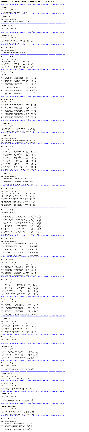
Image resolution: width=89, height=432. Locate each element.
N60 (4, 4)
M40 (37, 4)
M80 (11, 4)
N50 (8, 4)
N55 (6, 4)
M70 (16, 4)
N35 (28, 4)
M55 (30, 4)
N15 (54, 4)
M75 (13, 4)
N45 (21, 4)
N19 (59, 4)
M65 (18, 4)
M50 (32, 4)
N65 (2, 4)
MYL (64, 4)
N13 (45, 4)
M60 (25, 4)
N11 (50, 4)
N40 (23, 4)
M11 (47, 4)
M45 (35, 4)
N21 (61, 4)
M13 (42, 4)
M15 (52, 4)
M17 (57, 4)
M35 (40, 4)
